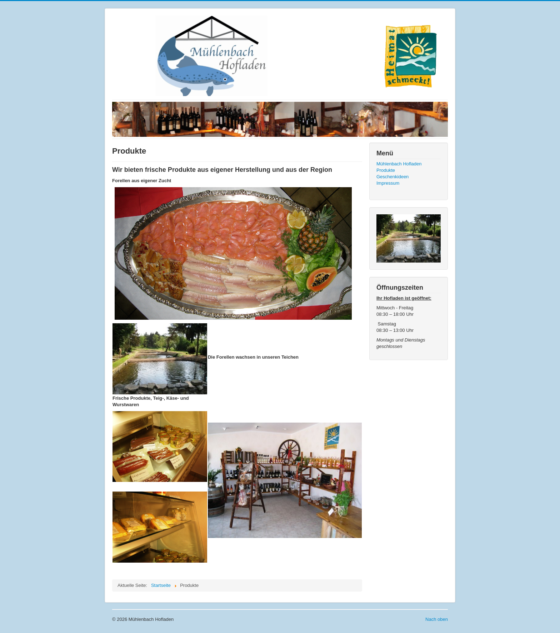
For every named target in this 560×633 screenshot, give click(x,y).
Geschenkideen (392, 176)
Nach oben (436, 619)
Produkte (385, 170)
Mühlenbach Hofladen (398, 163)
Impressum (387, 183)
